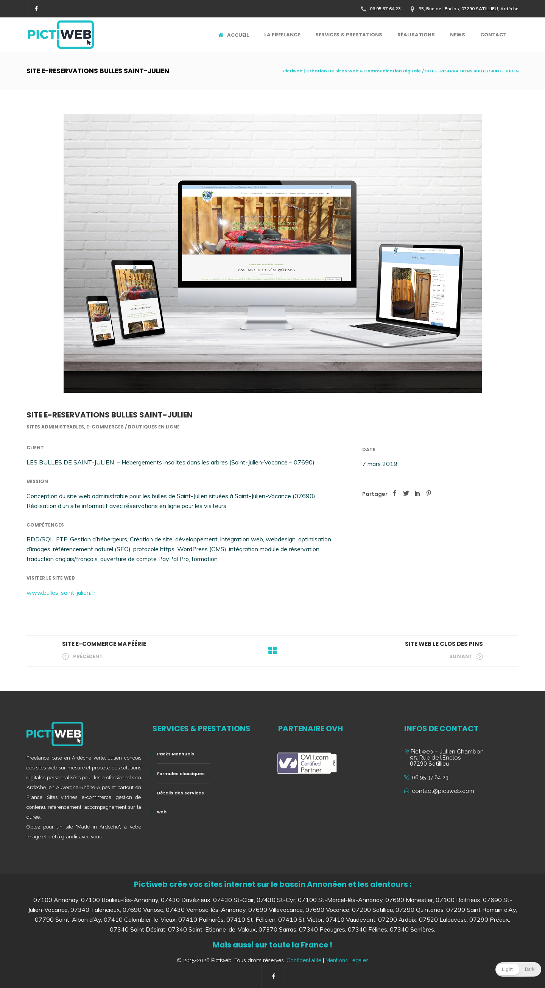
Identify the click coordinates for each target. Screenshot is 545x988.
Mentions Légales (347, 960)
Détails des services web (180, 802)
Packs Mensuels (175, 754)
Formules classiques (181, 774)
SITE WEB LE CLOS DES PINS (444, 644)
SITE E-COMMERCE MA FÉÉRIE (104, 644)
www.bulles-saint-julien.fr (60, 592)
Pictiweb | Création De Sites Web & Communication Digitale (352, 71)
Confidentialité (304, 960)
